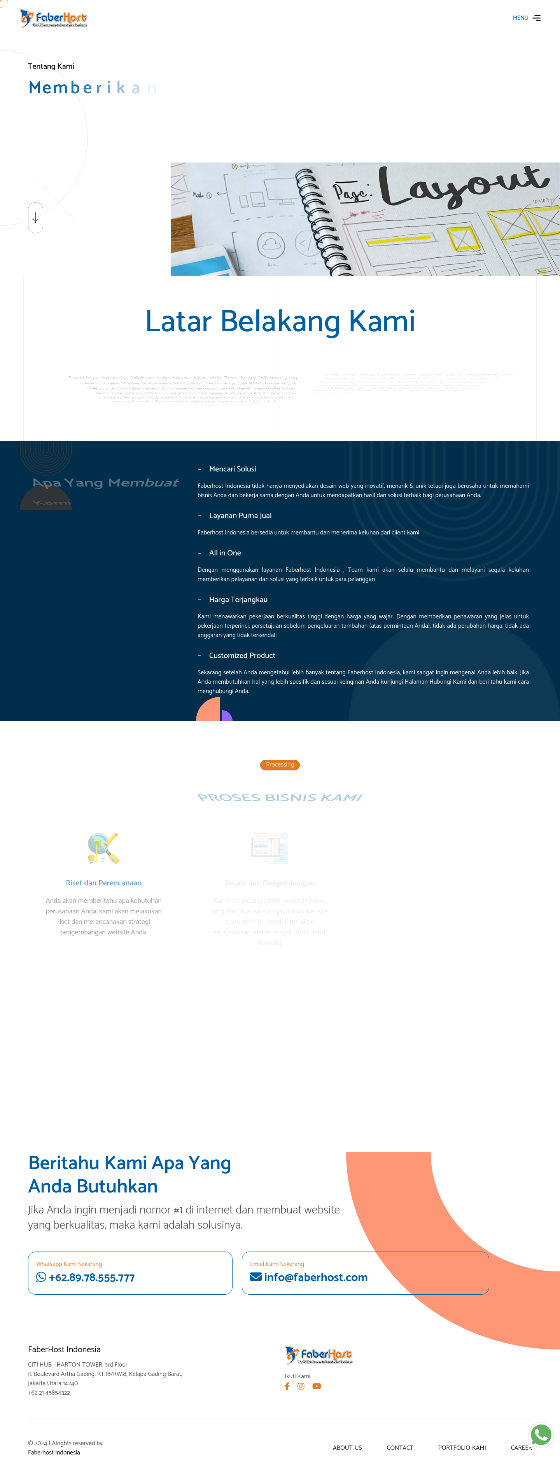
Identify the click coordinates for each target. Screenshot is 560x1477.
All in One (225, 553)
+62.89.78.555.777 (130, 1273)
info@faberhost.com (309, 1277)
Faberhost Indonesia (54, 1452)
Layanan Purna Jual (240, 516)
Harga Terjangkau (238, 600)
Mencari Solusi (232, 469)
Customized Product (242, 655)
